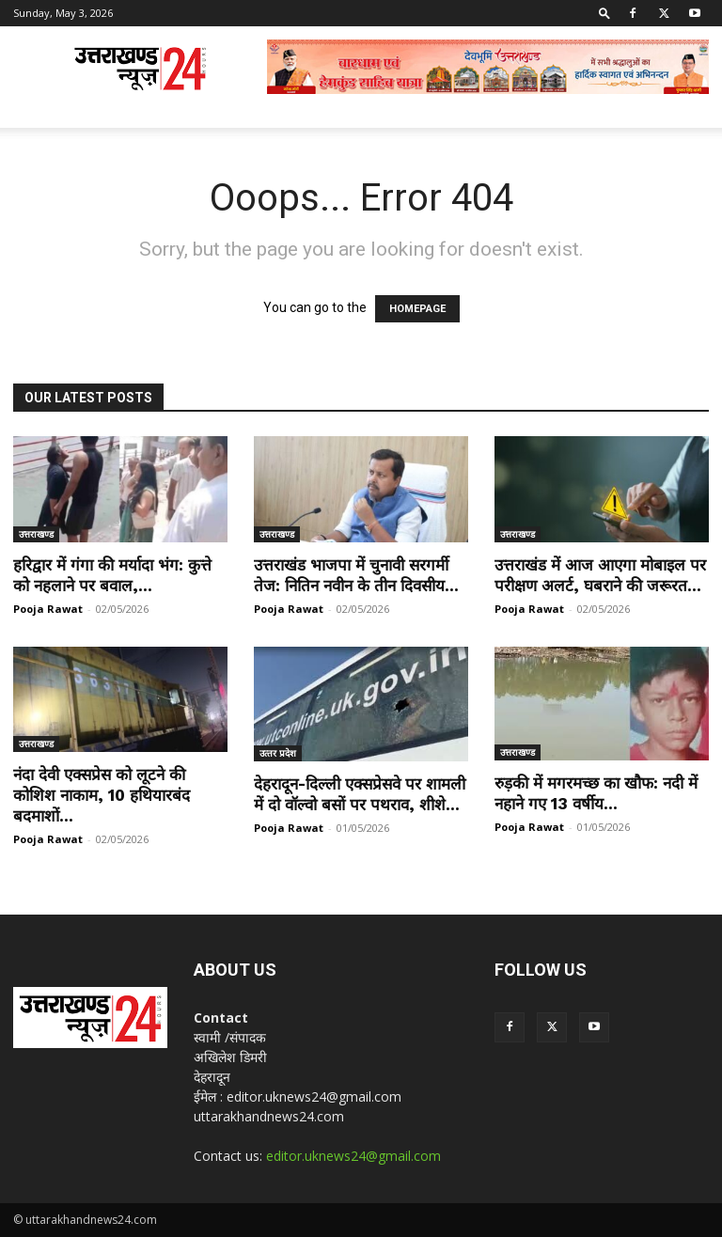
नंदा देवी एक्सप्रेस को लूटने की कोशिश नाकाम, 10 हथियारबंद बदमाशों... (101, 795)
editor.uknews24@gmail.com (353, 1156)
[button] (604, 13)
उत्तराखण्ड (36, 533)
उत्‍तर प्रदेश (277, 752)
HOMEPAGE (417, 309)
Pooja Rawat (48, 609)
